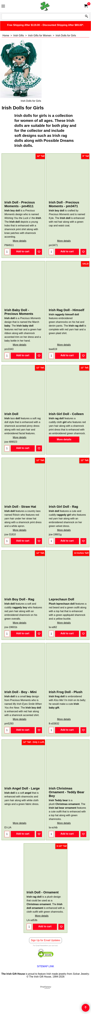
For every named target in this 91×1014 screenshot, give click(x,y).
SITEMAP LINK (45, 991)
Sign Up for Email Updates (45, 965)
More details (19, 244)
